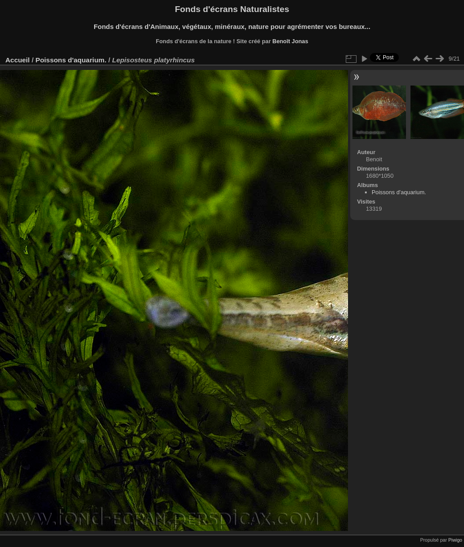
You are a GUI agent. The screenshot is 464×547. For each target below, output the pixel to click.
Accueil (17, 60)
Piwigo (455, 540)
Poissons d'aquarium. (70, 60)
